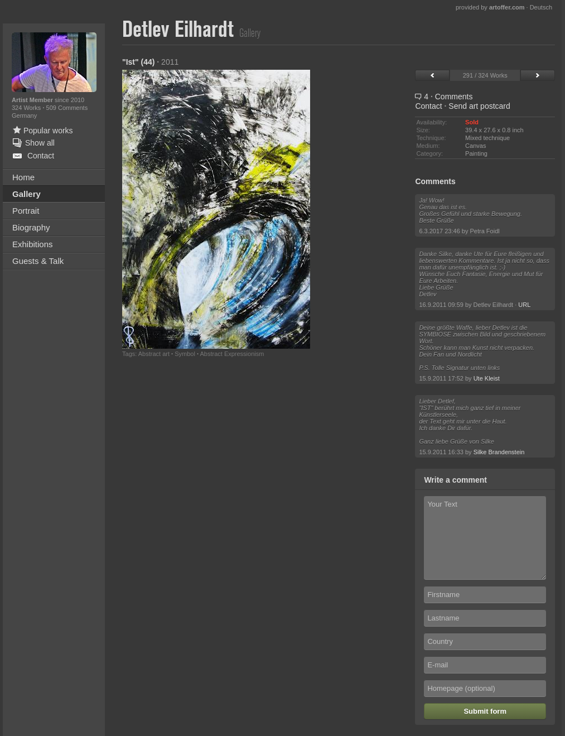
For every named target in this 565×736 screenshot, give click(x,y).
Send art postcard (479, 106)
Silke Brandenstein (499, 452)
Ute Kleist (487, 378)
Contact (428, 106)
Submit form (484, 711)
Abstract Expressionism (232, 353)
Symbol (185, 353)
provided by (490, 7)
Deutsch (541, 7)
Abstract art (154, 353)
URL (524, 304)
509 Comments (67, 107)
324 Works (27, 107)
